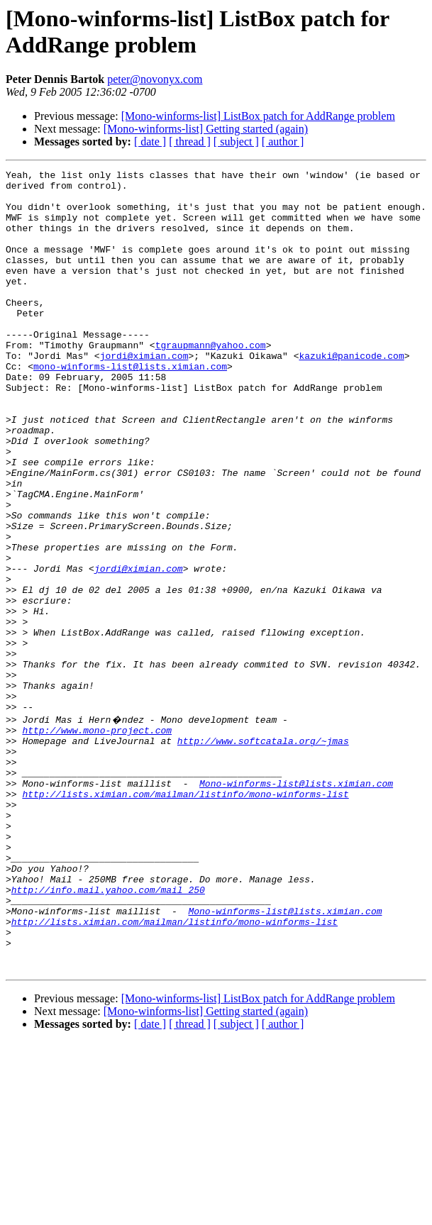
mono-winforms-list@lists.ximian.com (130, 406)
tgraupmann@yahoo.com (210, 381)
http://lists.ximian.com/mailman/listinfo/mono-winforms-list (185, 917)
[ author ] (283, 141)
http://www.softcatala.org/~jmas (263, 853)
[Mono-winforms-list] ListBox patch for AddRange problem (258, 116)
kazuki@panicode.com (351, 393)
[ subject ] (236, 141)
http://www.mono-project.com (97, 840)
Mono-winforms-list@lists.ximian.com (296, 904)
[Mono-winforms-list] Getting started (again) (206, 129)
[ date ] (150, 141)
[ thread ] (190, 141)
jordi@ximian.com (144, 393)
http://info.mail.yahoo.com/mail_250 (108, 1032)
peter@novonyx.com (154, 79)
